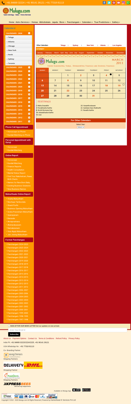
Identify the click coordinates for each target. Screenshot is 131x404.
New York (90, 45)
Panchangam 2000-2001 (18, 310)
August (81, 53)
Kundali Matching (15, 150)
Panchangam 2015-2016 (18, 274)
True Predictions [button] (102, 22)
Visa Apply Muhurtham (17, 231)
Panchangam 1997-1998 (18, 319)
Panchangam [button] (74, 22)
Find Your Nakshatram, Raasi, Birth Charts (20, 177)
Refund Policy (61, 338)
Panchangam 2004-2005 (18, 297)
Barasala (11, 218)
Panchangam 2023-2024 (18, 248)
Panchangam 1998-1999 (18, 316)
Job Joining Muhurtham (17, 235)
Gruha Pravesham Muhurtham (20, 212)
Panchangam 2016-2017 (18, 270)
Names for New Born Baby (19, 182)
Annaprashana (14, 221)
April (61, 53)
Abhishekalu (45, 22)
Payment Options (19, 338)
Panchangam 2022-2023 (18, 251)
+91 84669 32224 (16, 2)
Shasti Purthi (13, 205)
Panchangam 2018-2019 (18, 264)
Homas (35, 22)
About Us (7, 338)
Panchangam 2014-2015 (18, 277)
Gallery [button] (116, 22)
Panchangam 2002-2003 (18, 303)
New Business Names (17, 189)
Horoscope (12, 147)
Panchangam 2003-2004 (18, 300)
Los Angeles (117, 45)
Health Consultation (16, 170)
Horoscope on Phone (17, 132)
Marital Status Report (16, 173)
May (66, 53)
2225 (32, 342)
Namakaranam (14, 228)
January (40, 53)
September (90, 53)
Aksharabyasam (14, 225)
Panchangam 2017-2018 (18, 267)
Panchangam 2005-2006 (18, 293)
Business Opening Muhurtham (20, 208)
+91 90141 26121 (35, 2)
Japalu (55, 22)
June (71, 53)
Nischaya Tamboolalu (17, 202)
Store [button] (62, 22)
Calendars (9, 28)
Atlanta (103, 45)
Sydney (75, 45)
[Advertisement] (80, 33)
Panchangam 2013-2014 (18, 280)
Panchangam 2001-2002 (18, 306)
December (120, 53)
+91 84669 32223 (18, 342)
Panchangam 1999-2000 (18, 313)
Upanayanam (13, 215)
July (75, 53)
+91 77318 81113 (55, 2)
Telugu (63, 45)
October (100, 53)
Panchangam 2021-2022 (18, 254)
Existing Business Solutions (19, 186)
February (49, 53)
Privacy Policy (74, 338)
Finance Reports (14, 166)
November (109, 53)
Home (12, 22)
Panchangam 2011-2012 (18, 287)
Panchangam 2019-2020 (18, 261)
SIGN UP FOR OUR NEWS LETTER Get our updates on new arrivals (34, 326)
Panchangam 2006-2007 (18, 290)
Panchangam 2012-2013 (18, 283)
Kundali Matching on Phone (19, 135)
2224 (27, 342)
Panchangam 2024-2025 (18, 244)
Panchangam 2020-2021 (18, 257)
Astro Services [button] (23, 22)
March (56, 53)
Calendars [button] (87, 22)
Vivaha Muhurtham (15, 199)
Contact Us (32, 338)
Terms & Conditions (46, 338)
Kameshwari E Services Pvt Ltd (63, 400)
